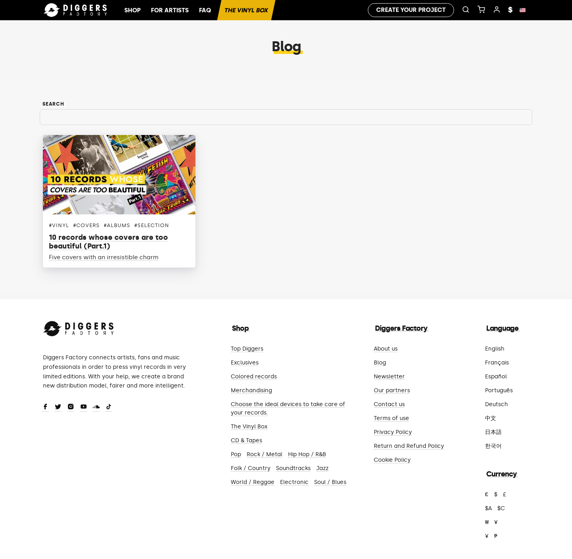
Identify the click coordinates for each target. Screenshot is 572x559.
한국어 (493, 446)
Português (499, 390)
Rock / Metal (264, 454)
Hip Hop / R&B (307, 454)
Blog (380, 362)
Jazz (322, 468)
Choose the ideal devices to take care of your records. (288, 408)
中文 (490, 418)
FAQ (205, 10)
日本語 (493, 432)
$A (488, 508)
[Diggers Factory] (78, 327)
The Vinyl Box (246, 10)
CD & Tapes (246, 440)
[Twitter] (58, 407)
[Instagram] (70, 407)
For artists (170, 10)
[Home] (75, 10)
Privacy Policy (393, 432)
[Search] (286, 117)
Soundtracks (293, 468)
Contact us (389, 404)
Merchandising (251, 390)
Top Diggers (247, 348)
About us (386, 348)
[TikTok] (108, 407)
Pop (236, 454)
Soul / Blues (330, 482)
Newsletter (389, 376)
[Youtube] (83, 407)
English (494, 348)
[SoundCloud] (96, 407)
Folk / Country (251, 468)
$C (501, 508)
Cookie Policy (392, 460)
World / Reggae (252, 482)
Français (497, 362)
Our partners (392, 390)
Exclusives (245, 362)
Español (496, 376)
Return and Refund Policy (409, 446)
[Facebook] (45, 407)
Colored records (254, 376)
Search (53, 104)
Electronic (294, 482)
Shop (132, 10)
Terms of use (391, 418)
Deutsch (496, 404)
